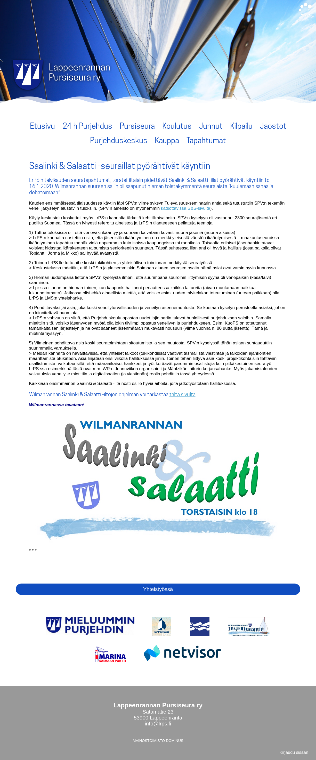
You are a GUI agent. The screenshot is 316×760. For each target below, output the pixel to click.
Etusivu (42, 126)
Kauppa (167, 140)
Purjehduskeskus (118, 140)
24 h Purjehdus (87, 126)
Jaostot (273, 126)
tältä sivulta (182, 394)
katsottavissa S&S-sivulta (185, 208)
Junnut (211, 126)
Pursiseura (137, 126)
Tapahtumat (206, 140)
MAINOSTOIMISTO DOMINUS (158, 741)
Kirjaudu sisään (293, 752)
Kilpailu (241, 126)
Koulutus (177, 126)
